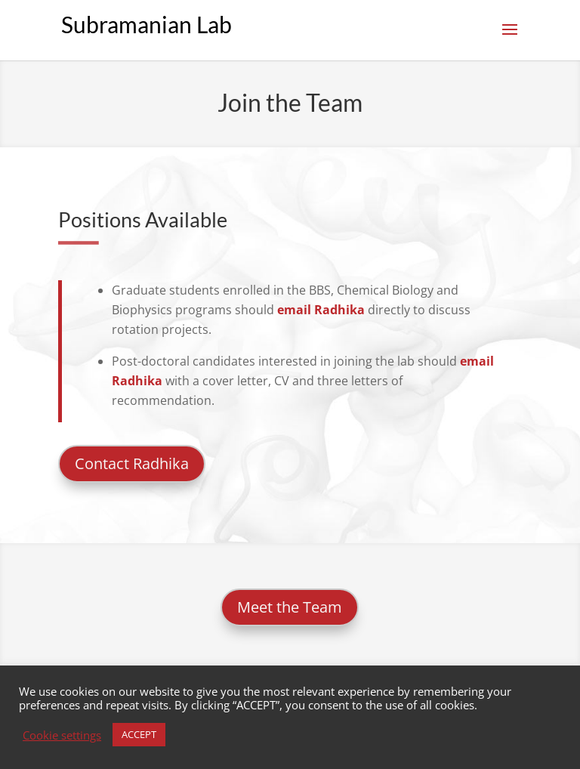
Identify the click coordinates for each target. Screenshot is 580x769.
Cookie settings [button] (62, 735)
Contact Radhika (132, 463)
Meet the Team (289, 607)
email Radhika (321, 309)
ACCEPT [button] (139, 734)
